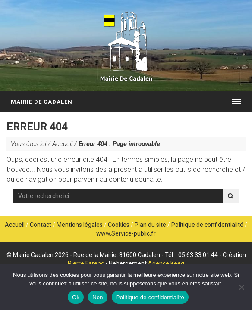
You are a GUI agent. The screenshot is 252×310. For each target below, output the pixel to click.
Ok (75, 297)
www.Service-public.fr (126, 233)
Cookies (118, 224)
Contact (40, 224)
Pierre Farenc (86, 263)
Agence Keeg (166, 263)
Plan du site (150, 224)
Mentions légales (80, 224)
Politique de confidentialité (207, 224)
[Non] (241, 287)
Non (97, 297)
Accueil (62, 144)
